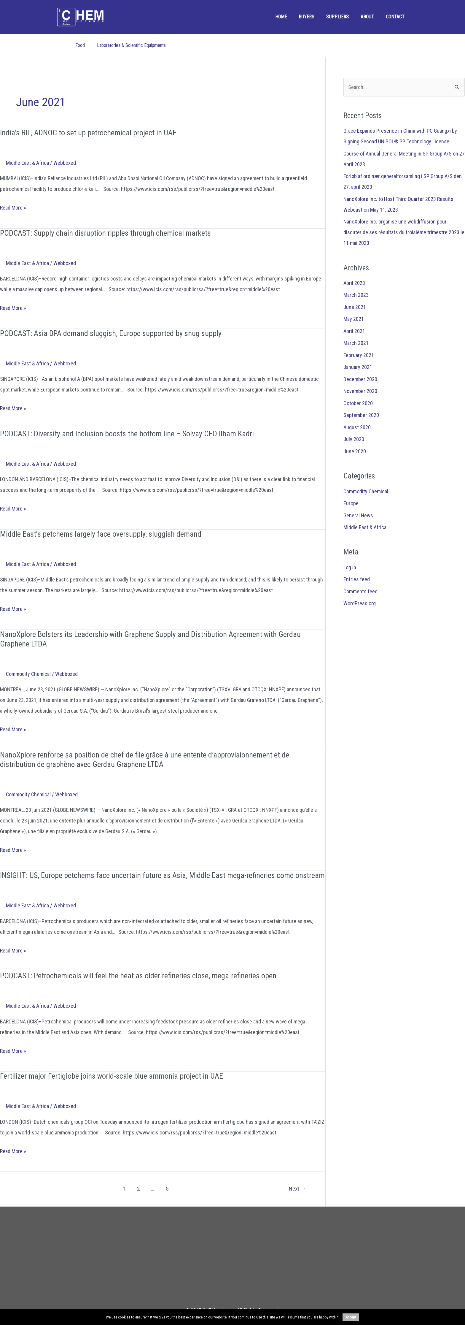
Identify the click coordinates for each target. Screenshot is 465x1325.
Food (80, 45)
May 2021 (353, 319)
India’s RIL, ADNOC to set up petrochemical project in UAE (88, 132)
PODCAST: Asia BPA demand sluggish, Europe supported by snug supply (111, 333)
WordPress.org (359, 603)
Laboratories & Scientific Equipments (131, 45)
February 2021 (358, 355)
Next (297, 1188)
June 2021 (354, 307)
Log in (349, 567)
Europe (351, 503)
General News (358, 515)
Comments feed (360, 591)
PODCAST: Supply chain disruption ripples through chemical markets (105, 233)
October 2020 (358, 403)
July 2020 (353, 439)
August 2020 (357, 427)
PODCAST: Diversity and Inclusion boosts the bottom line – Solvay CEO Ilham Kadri (127, 433)
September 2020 (361, 415)
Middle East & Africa (27, 163)
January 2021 (357, 367)
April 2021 (354, 331)
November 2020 (360, 391)
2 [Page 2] (138, 1188)
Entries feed (356, 579)
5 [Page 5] (167, 1188)
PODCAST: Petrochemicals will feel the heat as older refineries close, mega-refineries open (138, 975)
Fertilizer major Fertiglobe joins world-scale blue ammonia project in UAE (111, 1076)
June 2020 (354, 451)
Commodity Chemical (28, 674)
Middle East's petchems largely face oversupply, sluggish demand (100, 534)
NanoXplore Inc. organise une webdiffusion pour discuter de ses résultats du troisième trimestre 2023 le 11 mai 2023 (403, 232)
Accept (350, 1317)
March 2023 (356, 295)
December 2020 (360, 379)
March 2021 (356, 343)
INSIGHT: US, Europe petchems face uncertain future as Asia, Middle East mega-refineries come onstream (162, 875)
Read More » (13, 207)
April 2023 (354, 283)
